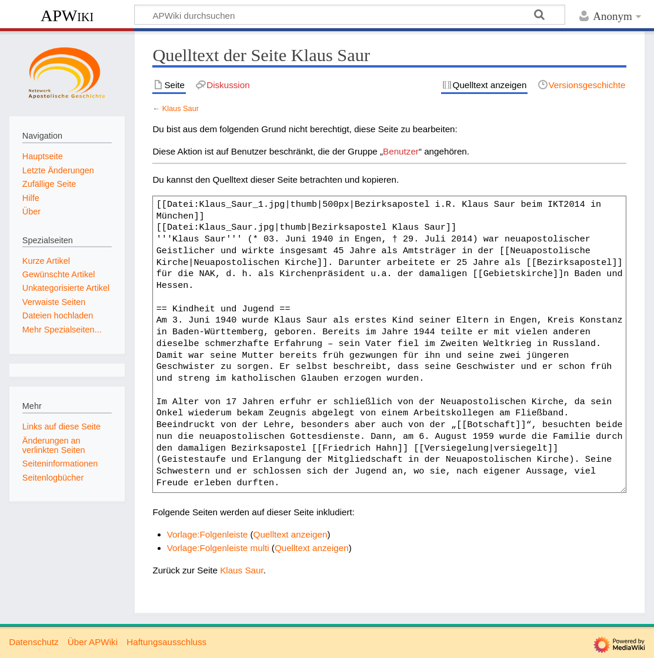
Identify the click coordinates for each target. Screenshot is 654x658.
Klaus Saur (180, 108)
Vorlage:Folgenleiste (207, 534)
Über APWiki (93, 642)
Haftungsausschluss (166, 642)
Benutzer (401, 151)
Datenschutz (33, 642)
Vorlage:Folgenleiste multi (218, 548)
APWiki (67, 15)
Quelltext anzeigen (290, 534)
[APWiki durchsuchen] (350, 14)
